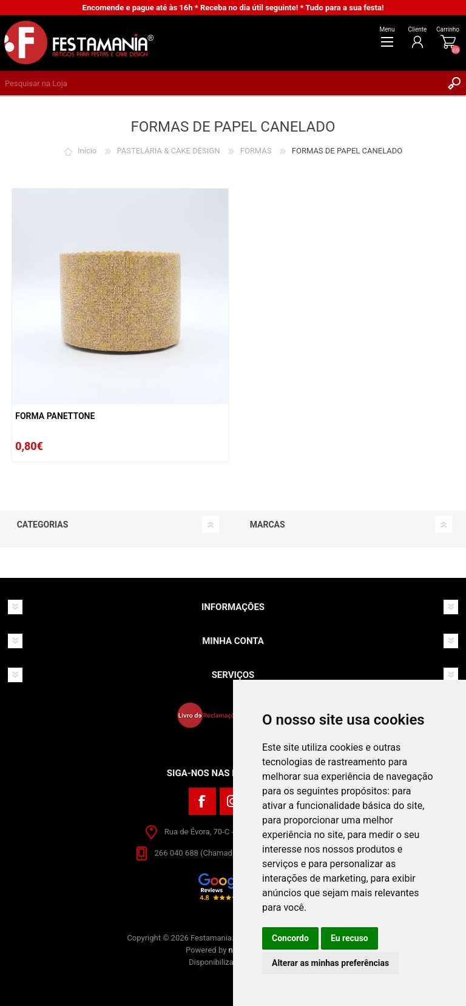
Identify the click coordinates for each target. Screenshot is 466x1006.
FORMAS (256, 150)
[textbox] (221, 83)
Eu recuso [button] (349, 938)
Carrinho (447, 29)
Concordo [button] (290, 938)
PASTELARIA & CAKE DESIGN (168, 150)
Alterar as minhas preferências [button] (330, 963)
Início (87, 150)
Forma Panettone (55, 416)
